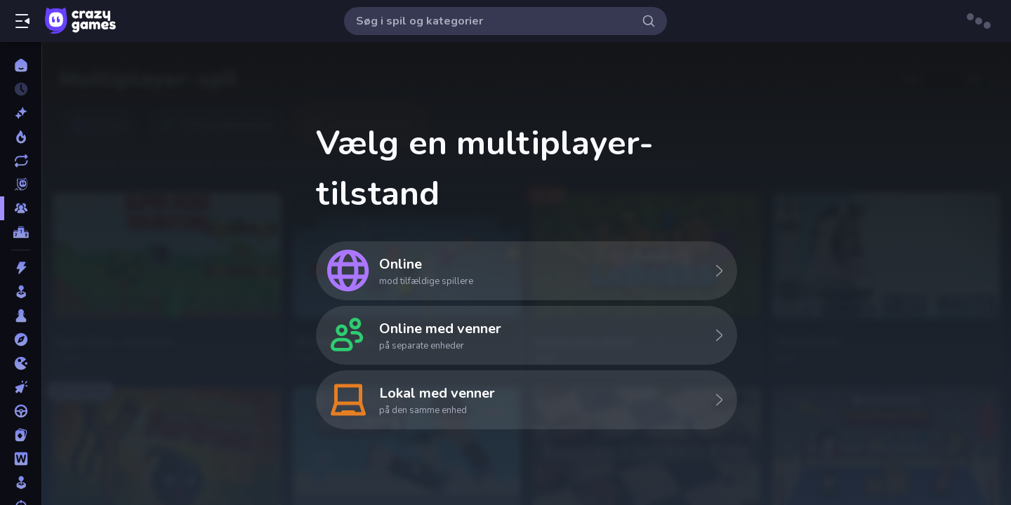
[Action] (20, 268)
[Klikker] (20, 387)
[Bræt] (20, 316)
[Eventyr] (20, 339)
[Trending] (20, 137)
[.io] (20, 363)
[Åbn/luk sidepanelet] (22, 21)
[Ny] (20, 113)
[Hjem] (20, 65)
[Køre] (20, 411)
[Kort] (20, 435)
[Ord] (20, 459)
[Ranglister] (20, 232)
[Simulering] (20, 482)
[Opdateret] (20, 161)
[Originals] (20, 184)
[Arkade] (20, 292)
